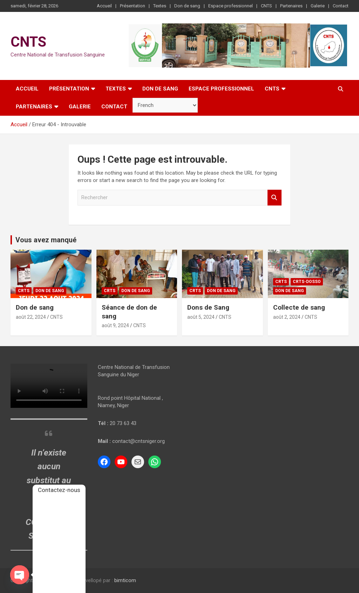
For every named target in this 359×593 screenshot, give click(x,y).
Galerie (318, 5)
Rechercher (274, 197)
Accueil (104, 5)
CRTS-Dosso (307, 281)
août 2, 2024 (286, 317)
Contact (340, 5)
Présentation (132, 5)
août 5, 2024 (201, 317)
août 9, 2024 (115, 325)
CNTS (266, 5)
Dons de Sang (208, 307)
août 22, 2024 (31, 317)
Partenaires (291, 5)
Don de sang (187, 5)
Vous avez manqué (45, 240)
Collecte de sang (299, 307)
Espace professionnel (230, 5)
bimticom (125, 580)
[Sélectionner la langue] (165, 105)
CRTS (23, 290)
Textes (159, 5)
